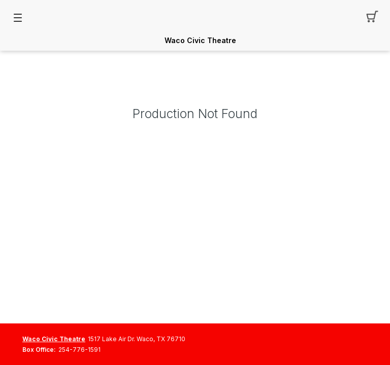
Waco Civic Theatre (200, 40)
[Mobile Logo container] (195, 17)
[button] (372, 17)
